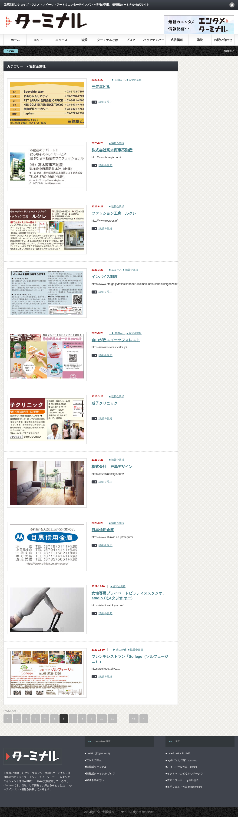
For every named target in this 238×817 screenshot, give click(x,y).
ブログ (130, 40)
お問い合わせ (223, 40)
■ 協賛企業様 (134, 79)
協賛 (84, 40)
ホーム (15, 40)
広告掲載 (177, 40)
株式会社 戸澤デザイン (112, 467)
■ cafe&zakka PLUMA (178, 753)
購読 (200, 40)
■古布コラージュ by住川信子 (181, 780)
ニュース (61, 40)
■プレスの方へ (93, 760)
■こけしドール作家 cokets (181, 766)
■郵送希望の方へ (94, 780)
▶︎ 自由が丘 (117, 79)
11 (112, 718)
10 (101, 718)
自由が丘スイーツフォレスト (116, 340)
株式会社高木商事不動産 (112, 150)
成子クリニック (105, 403)
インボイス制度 (105, 277)
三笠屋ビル (101, 87)
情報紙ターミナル (115, 812)
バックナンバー (153, 40)
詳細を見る (105, 102)
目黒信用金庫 (103, 530)
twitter (232, 4)
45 (133, 718)
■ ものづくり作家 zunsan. (181, 760)
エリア (38, 40)
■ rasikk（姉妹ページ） (98, 753)
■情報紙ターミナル (96, 766)
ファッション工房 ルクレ (114, 213)
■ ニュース (115, 269)
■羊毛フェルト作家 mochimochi (183, 786)
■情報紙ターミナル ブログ (100, 773)
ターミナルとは (107, 40)
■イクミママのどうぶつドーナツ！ (185, 773)
